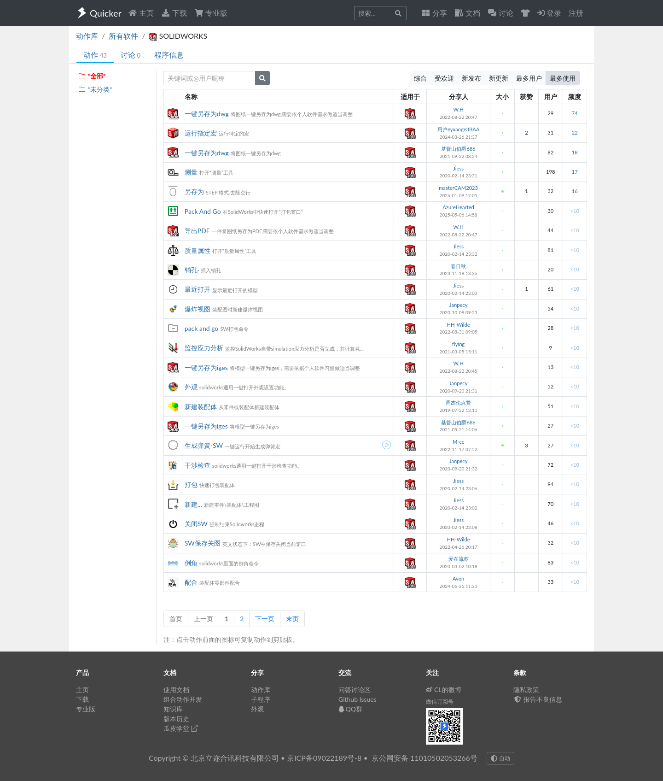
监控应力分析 (204, 348)
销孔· (192, 270)
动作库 (87, 35)
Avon (458, 578)
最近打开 (197, 289)
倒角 (191, 563)
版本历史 (176, 718)
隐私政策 (526, 689)
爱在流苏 (458, 559)
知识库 (173, 709)
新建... (193, 504)
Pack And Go (203, 211)
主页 (141, 12)
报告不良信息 (537, 699)
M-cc (458, 442)
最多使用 (563, 78)
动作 (95, 54)
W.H (459, 109)
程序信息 (169, 54)
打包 (191, 484)
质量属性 (197, 250)
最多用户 (529, 78)
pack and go (202, 328)
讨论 (130, 54)
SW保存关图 (203, 543)
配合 (191, 582)
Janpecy (458, 305)
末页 (292, 618)
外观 (191, 387)
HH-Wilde (458, 325)
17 (575, 172)
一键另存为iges (206, 367)
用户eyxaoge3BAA (458, 129)
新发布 (471, 78)
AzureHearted (458, 207)
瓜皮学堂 (180, 728)
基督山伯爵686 (458, 149)
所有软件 (123, 35)
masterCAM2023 (458, 188)
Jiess (458, 168)
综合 (420, 78)
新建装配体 (201, 407)
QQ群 (350, 709)
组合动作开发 (182, 699)
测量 (191, 172)
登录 (549, 12)
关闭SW (196, 524)
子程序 (260, 699)
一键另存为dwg (207, 113)
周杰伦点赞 (458, 402)
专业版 (210, 12)
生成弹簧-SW (204, 445)
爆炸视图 (197, 309)
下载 (174, 12)
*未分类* (95, 89)
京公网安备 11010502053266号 (424, 757)
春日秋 (458, 266)
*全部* (92, 76)
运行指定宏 (201, 133)
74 (575, 113)
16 (575, 191)
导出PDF (197, 231)
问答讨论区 (354, 689)
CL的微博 (443, 689)
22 (575, 132)
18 (575, 152)
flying (458, 344)
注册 (576, 12)
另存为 (194, 191)
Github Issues (357, 699)
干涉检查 (197, 465)
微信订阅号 (440, 701)
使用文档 (176, 689)
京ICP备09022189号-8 (324, 757)
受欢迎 (444, 78)
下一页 (264, 618)
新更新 (498, 78)
